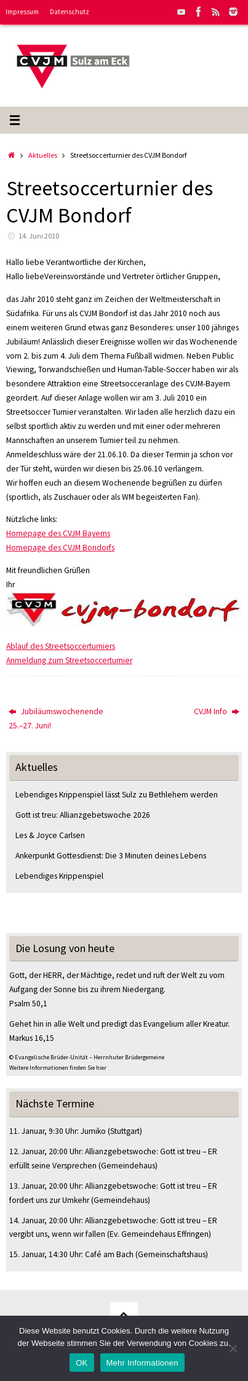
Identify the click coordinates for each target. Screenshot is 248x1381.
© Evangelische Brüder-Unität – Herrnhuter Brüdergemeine (86, 1057)
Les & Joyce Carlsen (50, 835)
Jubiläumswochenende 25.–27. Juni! (56, 718)
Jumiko (93, 1131)
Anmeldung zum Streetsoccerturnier (69, 660)
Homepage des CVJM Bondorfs (60, 547)
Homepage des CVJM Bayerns (58, 533)
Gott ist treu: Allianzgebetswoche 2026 (82, 815)
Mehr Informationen (142, 1362)
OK (81, 1362)
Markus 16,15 (31, 1038)
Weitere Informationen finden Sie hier (57, 1068)
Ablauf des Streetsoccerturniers (60, 646)
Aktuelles (42, 155)
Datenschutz (69, 11)
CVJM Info (216, 711)
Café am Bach (109, 1254)
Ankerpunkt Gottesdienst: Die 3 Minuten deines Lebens (110, 855)
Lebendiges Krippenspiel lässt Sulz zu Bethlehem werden (116, 794)
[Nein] (232, 1348)
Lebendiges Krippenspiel (59, 876)
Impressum (22, 11)
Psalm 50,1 (28, 1003)
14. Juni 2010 (38, 235)
